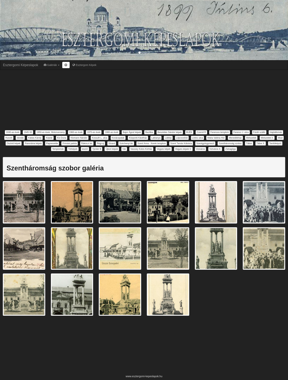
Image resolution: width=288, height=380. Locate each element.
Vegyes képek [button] (164, 149)
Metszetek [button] (251, 138)
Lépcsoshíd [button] (181, 138)
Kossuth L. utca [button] (99, 138)
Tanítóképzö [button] (275, 143)
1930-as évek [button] (12, 132)
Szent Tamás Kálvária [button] (181, 143)
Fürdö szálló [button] (259, 132)
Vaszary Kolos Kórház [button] (141, 149)
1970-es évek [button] (93, 132)
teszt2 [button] (85, 149)
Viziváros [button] (200, 149)
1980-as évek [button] (111, 132)
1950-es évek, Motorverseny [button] (51, 132)
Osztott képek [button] (13, 143)
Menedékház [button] (235, 138)
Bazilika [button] (149, 132)
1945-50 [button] (28, 132)
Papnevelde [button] (52, 143)
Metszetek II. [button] (267, 138)
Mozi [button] (280, 138)
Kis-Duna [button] (61, 138)
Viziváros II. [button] (215, 149)
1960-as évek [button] (76, 132)
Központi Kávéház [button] (138, 138)
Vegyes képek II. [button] (183, 149)
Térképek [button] (72, 149)
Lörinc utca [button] (197, 138)
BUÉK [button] (189, 132)
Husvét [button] (8, 138)
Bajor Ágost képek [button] (132, 132)
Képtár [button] (49, 138)
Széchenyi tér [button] (126, 143)
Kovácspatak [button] (118, 138)
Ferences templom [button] (219, 132)
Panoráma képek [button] (33, 143)
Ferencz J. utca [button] (241, 132)
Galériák (51, 65)
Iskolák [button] (20, 138)
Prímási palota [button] (69, 143)
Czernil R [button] (201, 132)
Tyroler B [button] (96, 149)
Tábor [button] (249, 143)
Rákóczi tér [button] (86, 143)
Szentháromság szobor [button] (230, 143)
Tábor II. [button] (261, 143)
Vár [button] (124, 149)
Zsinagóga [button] (230, 149)
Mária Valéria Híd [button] (215, 138)
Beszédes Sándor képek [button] (170, 132)
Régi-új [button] (100, 143)
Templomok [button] (58, 149)
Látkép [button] (168, 138)
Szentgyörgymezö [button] (205, 143)
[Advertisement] (144, 100)
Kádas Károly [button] (34, 138)
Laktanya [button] (156, 138)
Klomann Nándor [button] (79, 138)
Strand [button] (111, 143)
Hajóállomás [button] (276, 132)
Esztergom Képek (84, 65)
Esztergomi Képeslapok (20, 65)
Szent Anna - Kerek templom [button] (151, 143)
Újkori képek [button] (112, 149)
